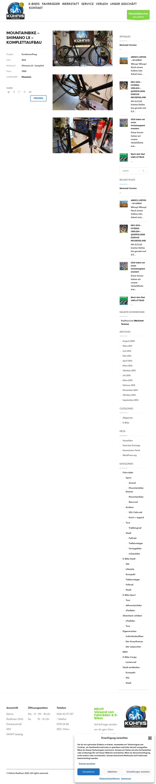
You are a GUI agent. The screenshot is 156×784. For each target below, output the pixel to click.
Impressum (126, 778)
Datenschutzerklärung (109, 778)
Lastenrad (131, 662)
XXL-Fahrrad (135, 512)
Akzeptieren (88, 771)
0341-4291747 (138, 15)
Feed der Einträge (131, 445)
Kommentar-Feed (131, 450)
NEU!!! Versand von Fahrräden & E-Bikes (106, 713)
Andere (129, 507)
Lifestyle (130, 569)
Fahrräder (128, 472)
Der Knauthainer (134, 641)
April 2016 (127, 361)
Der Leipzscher (133, 646)
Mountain (26, 77)
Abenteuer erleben (132, 615)
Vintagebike (135, 548)
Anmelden (128, 440)
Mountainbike (136, 497)
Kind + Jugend (136, 517)
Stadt (128, 533)
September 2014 (130, 400)
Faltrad (132, 538)
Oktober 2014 (129, 395)
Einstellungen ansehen (138, 771)
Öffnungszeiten (38, 707)
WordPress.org (130, 455)
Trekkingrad (135, 528)
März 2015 (127, 380)
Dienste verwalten (87, 764)
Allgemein (128, 418)
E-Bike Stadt (129, 559)
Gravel (132, 483)
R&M (125, 652)
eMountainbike (134, 605)
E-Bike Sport (129, 595)
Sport (128, 477)
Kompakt (130, 574)
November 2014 (130, 390)
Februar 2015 (129, 385)
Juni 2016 (127, 351)
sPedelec (130, 610)
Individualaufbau (134, 636)
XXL (127, 564)
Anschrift (12, 707)
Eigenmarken (129, 631)
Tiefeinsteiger (136, 543)
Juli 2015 (127, 375)
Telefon (61, 707)
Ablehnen (112, 771)
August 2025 (129, 341)
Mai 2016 (127, 356)
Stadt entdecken (131, 667)
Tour (128, 522)
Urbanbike (134, 553)
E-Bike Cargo (130, 657)
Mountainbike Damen (134, 490)
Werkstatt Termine (128, 45)
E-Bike (126, 423)
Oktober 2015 (129, 370)
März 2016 (127, 366)
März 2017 (127, 346)
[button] (149, 738)
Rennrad (133, 502)
